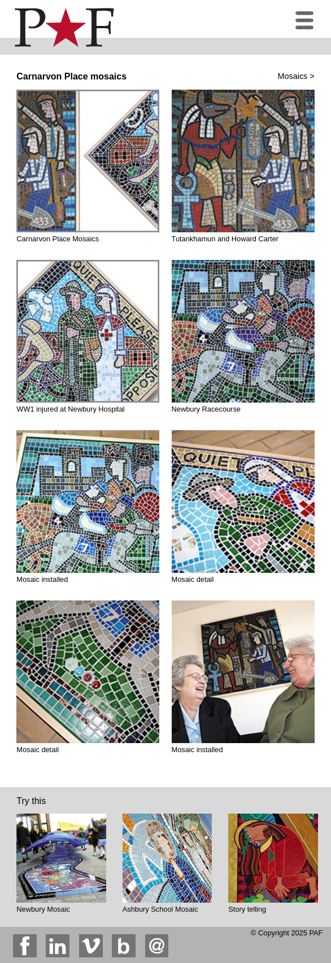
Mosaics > (296, 76)
